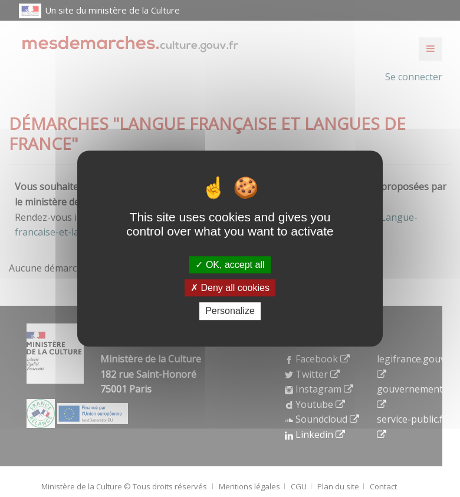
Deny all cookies (230, 288)
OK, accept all (229, 265)
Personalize (230, 311)
